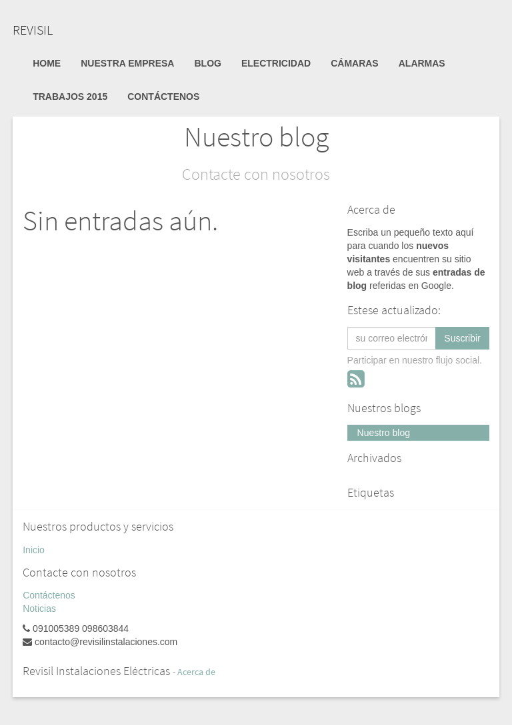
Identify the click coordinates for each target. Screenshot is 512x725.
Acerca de (196, 672)
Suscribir (462, 338)
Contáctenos (49, 595)
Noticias (39, 608)
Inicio (34, 550)
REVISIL (33, 29)
